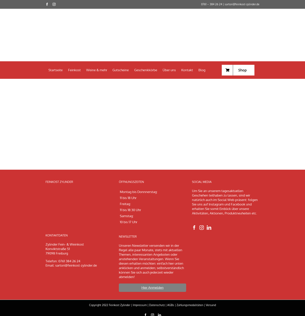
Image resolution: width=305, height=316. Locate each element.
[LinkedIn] (209, 227)
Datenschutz (157, 305)
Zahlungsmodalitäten (190, 305)
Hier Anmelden (152, 287)
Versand (211, 305)
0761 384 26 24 (69, 261)
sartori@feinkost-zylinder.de (242, 4)
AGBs (170, 305)
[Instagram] (201, 227)
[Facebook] (194, 227)
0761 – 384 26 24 (211, 4)
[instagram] (54, 4)
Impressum (140, 305)
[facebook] (47, 4)
